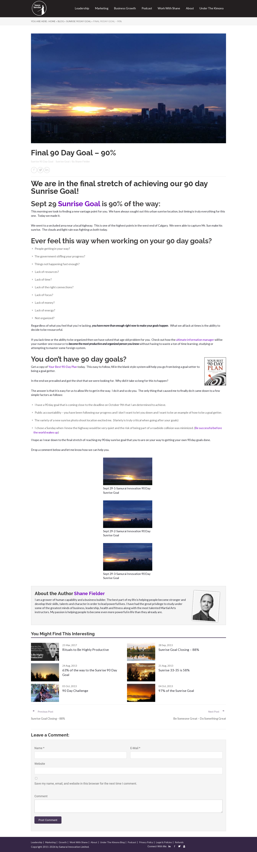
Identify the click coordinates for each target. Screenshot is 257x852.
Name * (39, 748)
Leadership (82, 8)
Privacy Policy (146, 842)
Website (39, 763)
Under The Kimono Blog (112, 842)
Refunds (179, 842)
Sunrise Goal (62, 161)
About (190, 8)
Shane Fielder (82, 161)
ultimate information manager (195, 339)
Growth (63, 842)
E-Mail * (135, 748)
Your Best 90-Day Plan (63, 366)
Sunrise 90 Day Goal (42, 161)
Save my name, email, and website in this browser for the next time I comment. (85, 783)
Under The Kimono (211, 8)
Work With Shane (169, 8)
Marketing (101, 8)
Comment (41, 796)
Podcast (147, 8)
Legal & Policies (164, 842)
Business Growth (125, 8)
